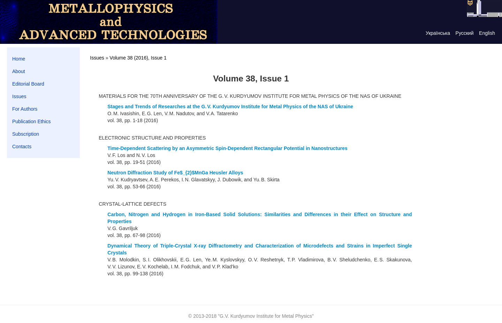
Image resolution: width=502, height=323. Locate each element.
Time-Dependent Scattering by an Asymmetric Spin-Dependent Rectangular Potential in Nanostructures (227, 148)
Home (18, 59)
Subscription (25, 134)
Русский (465, 33)
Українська (438, 33)
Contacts (21, 146)
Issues (19, 96)
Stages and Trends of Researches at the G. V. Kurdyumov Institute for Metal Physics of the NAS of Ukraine (230, 106)
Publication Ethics (31, 121)
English (487, 33)
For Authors (24, 109)
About (18, 71)
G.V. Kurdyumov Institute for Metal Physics (266, 316)
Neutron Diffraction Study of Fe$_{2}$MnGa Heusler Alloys (175, 172)
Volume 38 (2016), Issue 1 (137, 58)
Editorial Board (28, 84)
